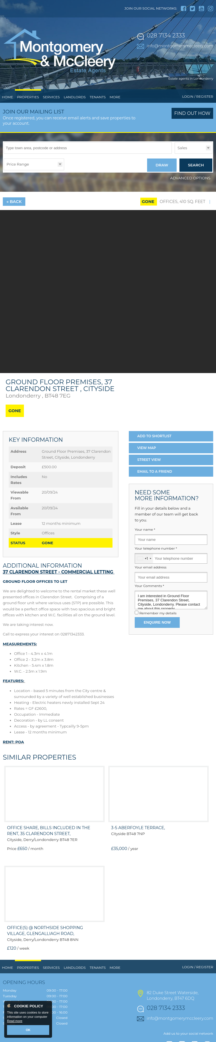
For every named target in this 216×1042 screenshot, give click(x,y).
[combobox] (144, 558)
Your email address (150, 567)
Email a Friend (154, 471)
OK (28, 1030)
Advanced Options (190, 178)
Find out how (192, 113)
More (115, 97)
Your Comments (149, 586)
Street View (149, 460)
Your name (145, 530)
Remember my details (157, 613)
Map (146, 448)
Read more (14, 1021)
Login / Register (197, 96)
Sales (182, 148)
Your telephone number (156, 548)
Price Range (17, 164)
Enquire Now (157, 622)
